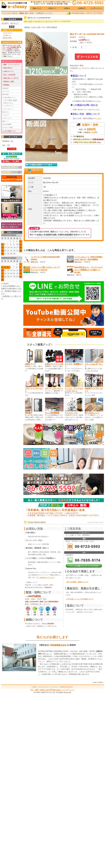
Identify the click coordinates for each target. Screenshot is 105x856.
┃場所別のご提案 (8, 81)
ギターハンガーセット (54, 388)
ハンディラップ (8, 105)
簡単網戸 (28, 413)
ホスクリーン (6, 91)
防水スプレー (6, 112)
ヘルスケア (5, 115)
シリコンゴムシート (8, 109)
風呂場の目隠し (7, 38)
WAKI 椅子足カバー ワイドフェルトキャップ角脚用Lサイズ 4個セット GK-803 (88, 269)
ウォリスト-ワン (71, 413)
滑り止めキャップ (92, 413)
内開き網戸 (5, 88)
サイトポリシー (54, 686)
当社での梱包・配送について (77, 582)
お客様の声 (81, 8)
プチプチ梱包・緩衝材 (10, 100)
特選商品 (30, 21)
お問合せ (67, 8)
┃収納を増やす (7, 68)
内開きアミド (30, 364)
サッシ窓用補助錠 (52, 413)
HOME (25, 21)
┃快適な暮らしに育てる (10, 78)
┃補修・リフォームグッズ (11, 64)
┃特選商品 (5, 85)
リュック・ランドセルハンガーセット (74, 389)
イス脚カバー (7, 35)
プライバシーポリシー (43, 686)
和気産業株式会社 (58, 645)
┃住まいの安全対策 (8, 75)
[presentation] (33, 170)
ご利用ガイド (52, 8)
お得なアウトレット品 (54, 364)
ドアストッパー (6, 118)
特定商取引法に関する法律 (66, 686)
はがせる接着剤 (6, 124)
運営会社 (35, 686)
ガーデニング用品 (7, 127)
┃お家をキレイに (8, 71)
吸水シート (5, 121)
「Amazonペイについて (46, 577)
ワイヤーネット (7, 32)
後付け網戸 (5, 94)
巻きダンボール (8, 103)
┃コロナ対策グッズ (8, 131)
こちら (98, 101)
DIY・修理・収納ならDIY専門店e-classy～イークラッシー (52, 690)
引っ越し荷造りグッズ (8, 97)
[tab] (33, 170)
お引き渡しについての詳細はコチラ (79, 599)
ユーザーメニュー (96, 8)
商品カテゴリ (37, 8)
